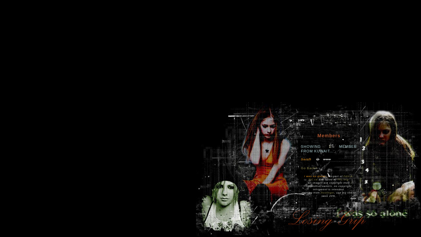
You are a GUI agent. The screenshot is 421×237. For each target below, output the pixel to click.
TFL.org (343, 179)
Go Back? (309, 168)
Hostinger (327, 192)
